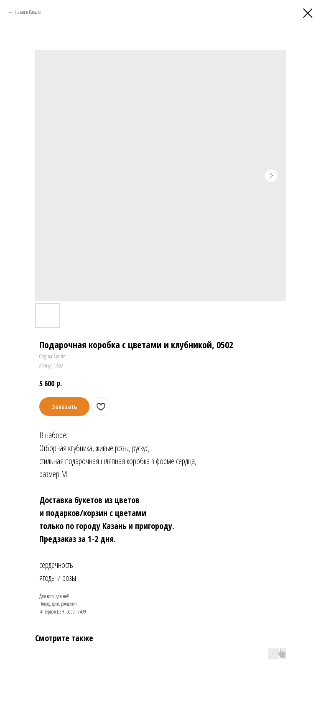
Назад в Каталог (28, 11)
